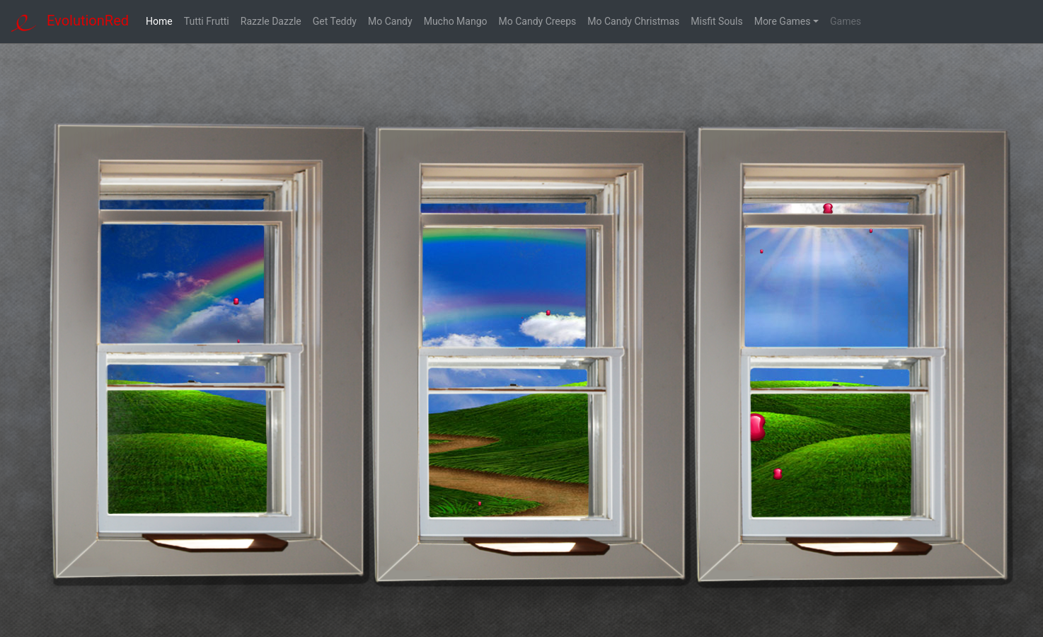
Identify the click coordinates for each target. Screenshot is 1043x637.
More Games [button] (782, 21)
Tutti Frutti (206, 21)
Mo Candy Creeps (538, 21)
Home (162, 21)
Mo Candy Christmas (633, 21)
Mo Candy (390, 21)
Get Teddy (335, 21)
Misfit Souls (716, 21)
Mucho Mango (456, 21)
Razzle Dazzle (271, 21)
